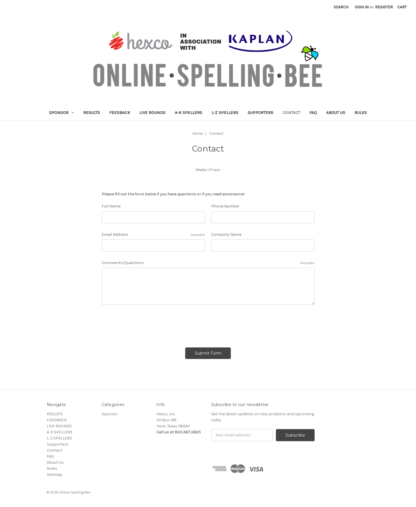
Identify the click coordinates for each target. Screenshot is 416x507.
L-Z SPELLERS (224, 112)
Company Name (226, 234)
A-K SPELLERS (188, 112)
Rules (360, 112)
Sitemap (54, 474)
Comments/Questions (208, 262)
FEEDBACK (119, 112)
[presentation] (146, 324)
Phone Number (225, 206)
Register (384, 7)
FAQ (313, 112)
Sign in (362, 7)
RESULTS (91, 112)
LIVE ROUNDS (152, 112)
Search (341, 7)
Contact (291, 112)
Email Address (153, 234)
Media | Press (208, 169)
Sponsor (61, 112)
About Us (335, 112)
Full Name (111, 206)
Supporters (260, 112)
